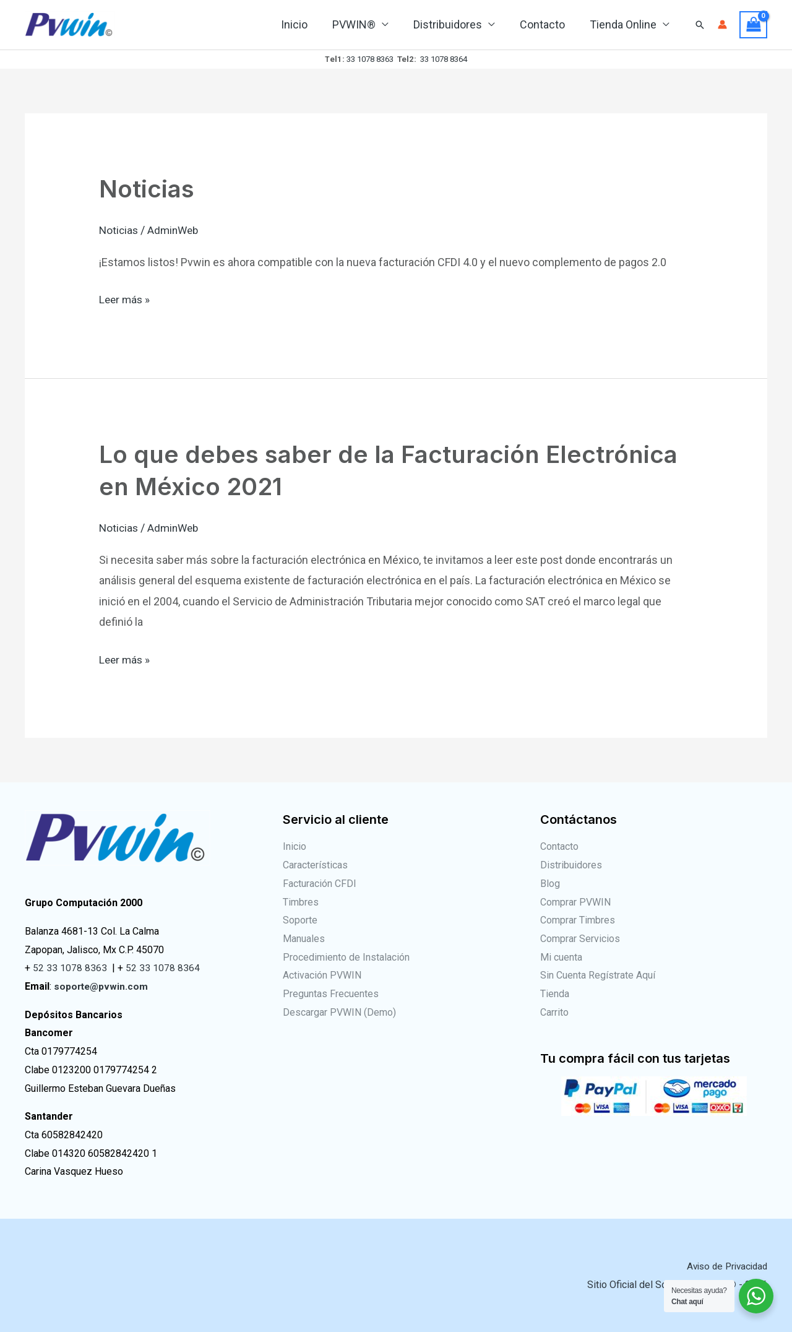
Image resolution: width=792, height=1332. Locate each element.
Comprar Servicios (580, 939)
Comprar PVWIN (575, 901)
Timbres (301, 901)
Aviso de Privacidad (724, 1266)
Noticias (148, 188)
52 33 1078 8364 (163, 968)
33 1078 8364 (443, 59)
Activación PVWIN (322, 975)
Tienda (554, 994)
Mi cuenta (561, 957)
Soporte (300, 920)
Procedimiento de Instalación (346, 957)
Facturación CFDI (319, 883)
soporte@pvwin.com (102, 986)
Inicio (305, 24)
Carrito (554, 1012)
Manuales (304, 939)
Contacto (546, 24)
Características (315, 865)
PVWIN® (362, 24)
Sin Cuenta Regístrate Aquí (597, 975)
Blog (550, 883)
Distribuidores (454, 24)
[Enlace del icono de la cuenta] (722, 24)
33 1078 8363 (370, 59)
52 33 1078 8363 (70, 968)
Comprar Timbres (577, 920)
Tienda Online (624, 24)
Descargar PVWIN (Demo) (339, 1012)
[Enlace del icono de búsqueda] (699, 24)
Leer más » (125, 297)
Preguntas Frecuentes (331, 994)
